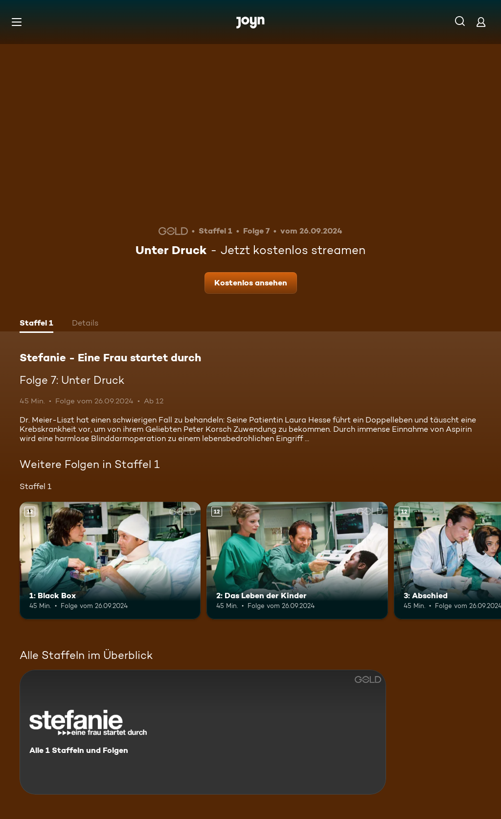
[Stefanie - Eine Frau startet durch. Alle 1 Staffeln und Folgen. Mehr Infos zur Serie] (203, 732)
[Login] (481, 21)
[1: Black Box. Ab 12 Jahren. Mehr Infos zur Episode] (110, 561)
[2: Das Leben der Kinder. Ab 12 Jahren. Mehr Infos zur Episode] (296, 561)
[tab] (36, 324)
